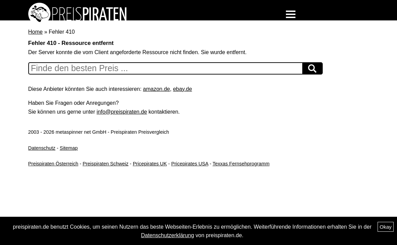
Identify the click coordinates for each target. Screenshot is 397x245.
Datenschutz (42, 148)
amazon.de (156, 89)
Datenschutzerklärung (167, 235)
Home (35, 32)
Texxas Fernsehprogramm (241, 163)
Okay (386, 227)
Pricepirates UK (150, 163)
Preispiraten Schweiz (105, 163)
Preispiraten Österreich (53, 163)
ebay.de (182, 89)
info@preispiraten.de (122, 112)
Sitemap (69, 148)
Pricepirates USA (189, 163)
